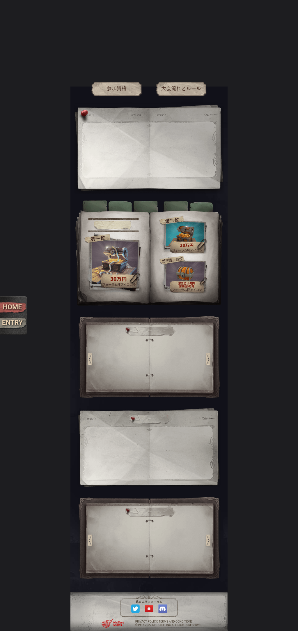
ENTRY (12, 323)
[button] (90, 359)
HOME (12, 307)
